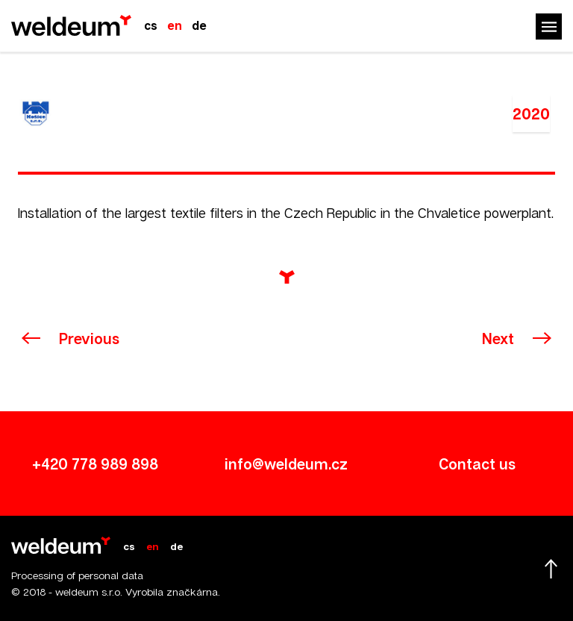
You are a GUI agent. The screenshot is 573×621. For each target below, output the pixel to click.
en (174, 25)
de (199, 25)
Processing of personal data (77, 575)
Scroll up (550, 569)
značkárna (192, 591)
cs (150, 25)
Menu (549, 26)
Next (498, 338)
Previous (89, 338)
